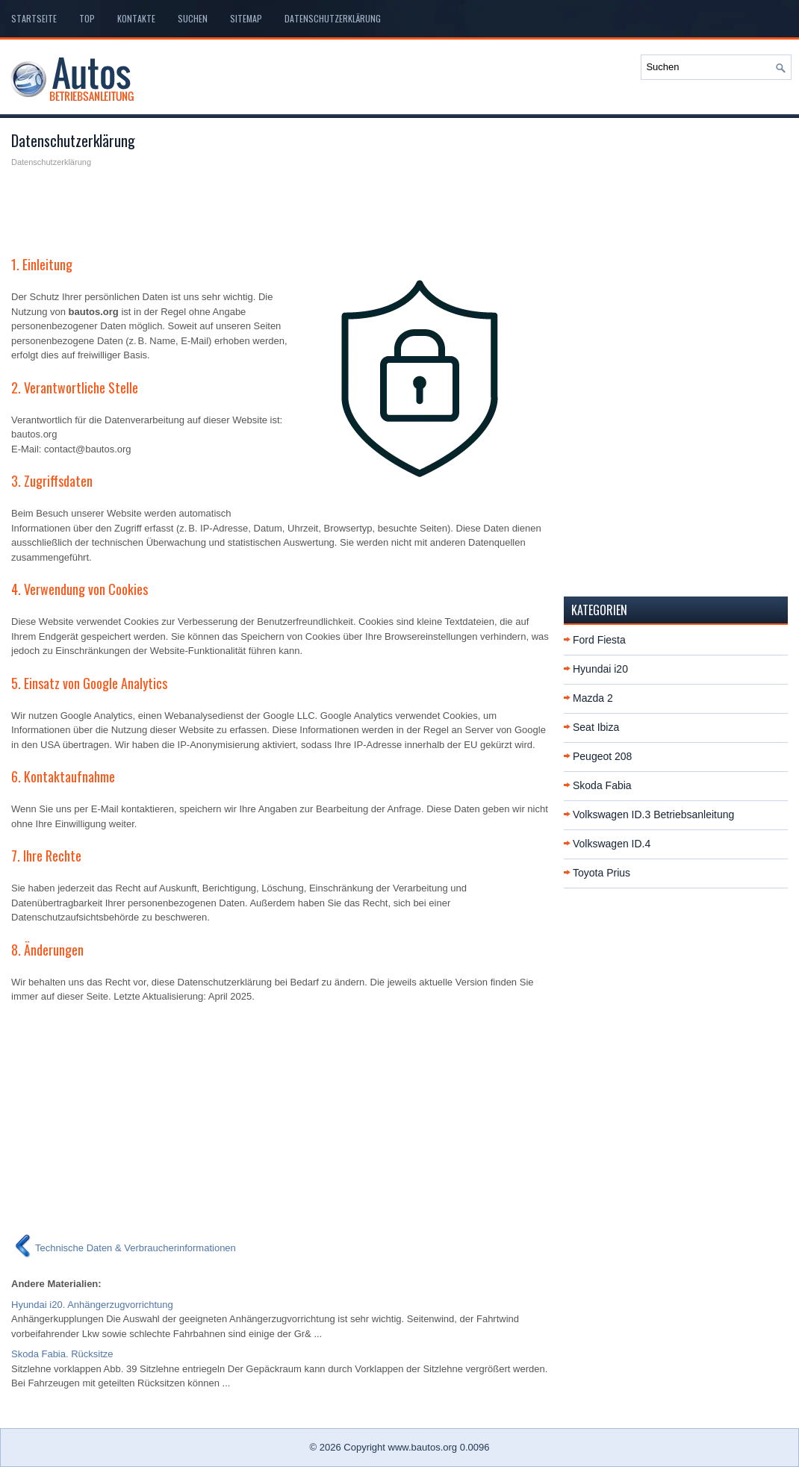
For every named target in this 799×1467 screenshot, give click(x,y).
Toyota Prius (601, 873)
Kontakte (136, 18)
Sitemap (246, 18)
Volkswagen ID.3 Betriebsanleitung (653, 814)
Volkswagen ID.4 (611, 844)
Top (87, 18)
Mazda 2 (593, 698)
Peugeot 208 (602, 756)
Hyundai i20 (600, 669)
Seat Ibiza (596, 727)
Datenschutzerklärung (333, 18)
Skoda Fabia (602, 785)
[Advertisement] (282, 206)
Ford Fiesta (599, 640)
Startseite (34, 18)
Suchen (193, 18)
